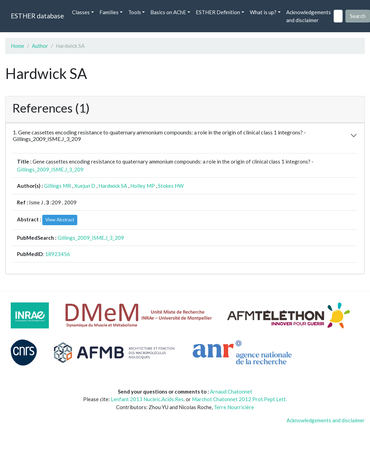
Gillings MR (57, 186)
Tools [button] (134, 12)
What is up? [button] (263, 12)
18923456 (57, 254)
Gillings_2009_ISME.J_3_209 (50, 169)
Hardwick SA (112, 186)
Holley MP (142, 186)
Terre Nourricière (234, 407)
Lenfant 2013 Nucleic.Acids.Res (147, 399)
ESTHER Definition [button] (218, 12)
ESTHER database (37, 16)
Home (17, 46)
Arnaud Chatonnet (231, 391)
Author (40, 46)
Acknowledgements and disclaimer (308, 16)
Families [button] (108, 12)
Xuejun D (84, 186)
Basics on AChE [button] (168, 12)
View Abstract (59, 219)
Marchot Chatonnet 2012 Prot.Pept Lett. (239, 399)
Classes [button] (81, 12)
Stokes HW (171, 186)
